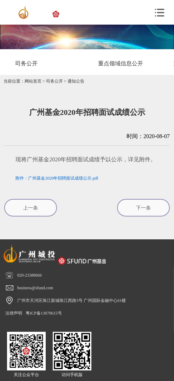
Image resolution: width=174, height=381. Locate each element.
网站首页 (33, 81)
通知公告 (75, 81)
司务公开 (54, 81)
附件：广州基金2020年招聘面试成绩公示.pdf (56, 178)
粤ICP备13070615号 (44, 313)
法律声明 (13, 313)
